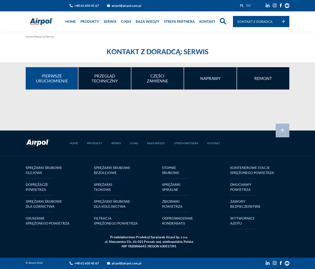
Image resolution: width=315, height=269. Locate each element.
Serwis (110, 21)
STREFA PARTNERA (186, 143)
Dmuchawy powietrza (240, 187)
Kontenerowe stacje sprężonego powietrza (252, 170)
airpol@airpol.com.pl (126, 6)
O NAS (134, 143)
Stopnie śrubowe (170, 170)
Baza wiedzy (147, 21)
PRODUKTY (94, 143)
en (248, 5)
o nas (126, 21)
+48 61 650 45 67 (86, 6)
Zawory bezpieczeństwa (245, 203)
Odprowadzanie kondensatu (177, 220)
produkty (89, 21)
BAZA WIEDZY (156, 143)
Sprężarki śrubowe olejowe (44, 170)
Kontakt (207, 21)
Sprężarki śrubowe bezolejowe (112, 170)
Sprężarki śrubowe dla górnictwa (44, 203)
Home (70, 21)
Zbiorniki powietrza (172, 203)
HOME (74, 143)
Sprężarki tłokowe (103, 187)
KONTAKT (213, 143)
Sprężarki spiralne (171, 187)
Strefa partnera (179, 21)
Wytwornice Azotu (242, 220)
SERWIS (116, 143)
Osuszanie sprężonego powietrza (48, 220)
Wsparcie (39, 36)
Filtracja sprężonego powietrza (116, 220)
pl (242, 5)
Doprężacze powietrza (37, 187)
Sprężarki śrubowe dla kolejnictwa (112, 203)
